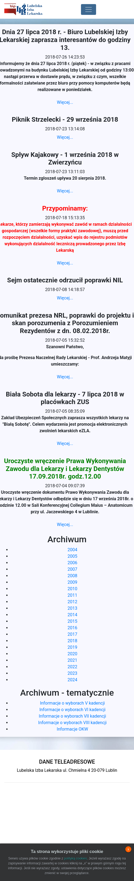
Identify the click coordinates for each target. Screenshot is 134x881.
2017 (72, 634)
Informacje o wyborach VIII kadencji (72, 722)
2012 (72, 601)
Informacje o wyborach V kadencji (72, 703)
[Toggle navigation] (88, 9)
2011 (72, 595)
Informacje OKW (72, 729)
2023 (72, 673)
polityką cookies (75, 858)
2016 (72, 627)
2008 (72, 575)
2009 (72, 582)
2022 (72, 666)
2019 (72, 647)
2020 (72, 653)
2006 (72, 562)
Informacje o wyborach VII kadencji (72, 716)
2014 (72, 614)
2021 (72, 660)
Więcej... (65, 102)
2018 (72, 640)
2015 (72, 621)
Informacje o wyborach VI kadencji (72, 709)
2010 (72, 588)
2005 (72, 556)
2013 (72, 608)
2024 (72, 679)
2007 (72, 569)
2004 (72, 549)
